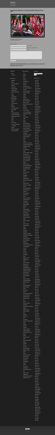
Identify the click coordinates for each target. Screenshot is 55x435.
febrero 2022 (37, 159)
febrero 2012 (37, 345)
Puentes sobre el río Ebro (27, 332)
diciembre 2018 (37, 221)
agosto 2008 (37, 413)
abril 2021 (36, 175)
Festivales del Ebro (26, 199)
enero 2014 (37, 316)
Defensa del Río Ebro (26, 157)
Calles (24, 118)
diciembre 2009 (37, 387)
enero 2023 (37, 143)
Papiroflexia (25, 304)
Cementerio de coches (27, 134)
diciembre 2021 (37, 162)
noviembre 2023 (37, 127)
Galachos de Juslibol (26, 217)
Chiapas (24, 138)
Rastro (24, 338)
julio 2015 (36, 287)
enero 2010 (37, 386)
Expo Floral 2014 (26, 183)
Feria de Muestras (26, 193)
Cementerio (25, 133)
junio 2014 (36, 308)
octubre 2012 (37, 332)
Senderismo (25, 359)
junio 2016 (36, 269)
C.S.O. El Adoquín (26, 110)
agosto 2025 (37, 93)
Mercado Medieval (26, 275)
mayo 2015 (37, 290)
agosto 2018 (37, 227)
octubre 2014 (37, 302)
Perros (24, 317)
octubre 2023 (37, 128)
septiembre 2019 (38, 206)
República (24, 343)
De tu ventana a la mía (27, 155)
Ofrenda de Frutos (26, 298)
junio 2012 (36, 339)
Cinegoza (13, 85)
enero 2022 (37, 161)
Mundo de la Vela (26, 282)
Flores (24, 207)
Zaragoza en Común (26, 377)
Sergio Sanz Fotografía (15, 129)
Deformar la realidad (26, 159)
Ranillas (24, 335)
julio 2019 (36, 209)
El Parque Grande (26, 172)
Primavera (25, 327)
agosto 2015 (37, 285)
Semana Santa (25, 358)
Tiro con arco (25, 366)
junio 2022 (36, 153)
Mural (24, 283)
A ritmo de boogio (14, 88)
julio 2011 (36, 357)
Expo (24, 181)
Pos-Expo (24, 325)
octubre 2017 (37, 243)
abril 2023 (36, 138)
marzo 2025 (37, 101)
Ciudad (24, 141)
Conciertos (25, 147)
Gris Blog (12, 127)
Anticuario (24, 84)
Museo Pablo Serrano (26, 285)
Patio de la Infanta (26, 311)
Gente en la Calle (26, 223)
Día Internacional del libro (27, 165)
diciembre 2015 (37, 279)
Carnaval (24, 121)
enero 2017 (37, 258)
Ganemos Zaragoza (26, 220)
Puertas (24, 333)
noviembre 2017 (37, 242)
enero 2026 (37, 86)
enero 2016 (37, 277)
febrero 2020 (37, 198)
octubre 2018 (37, 224)
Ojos (24, 299)
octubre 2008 (37, 410)
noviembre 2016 (37, 261)
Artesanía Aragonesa (26, 91)
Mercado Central (26, 272)
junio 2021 (36, 172)
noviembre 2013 (37, 319)
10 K (24, 73)
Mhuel (24, 277)
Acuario (24, 78)
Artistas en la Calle (26, 92)
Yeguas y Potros (26, 372)
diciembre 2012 (37, 329)
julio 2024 (36, 114)
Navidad (24, 291)
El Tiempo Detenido (14, 130)
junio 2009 (36, 397)
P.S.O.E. (24, 301)
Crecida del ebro (26, 149)
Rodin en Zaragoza (26, 348)
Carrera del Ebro (26, 131)
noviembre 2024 (37, 107)
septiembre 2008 (38, 412)
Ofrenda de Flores (26, 296)
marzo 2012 (37, 344)
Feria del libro (25, 194)
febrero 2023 (37, 141)
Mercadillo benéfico (26, 267)
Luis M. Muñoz (13, 122)
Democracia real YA (26, 160)
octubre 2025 (37, 90)
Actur (24, 76)
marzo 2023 (37, 140)
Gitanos (24, 227)
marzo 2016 (37, 274)
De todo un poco (26, 154)
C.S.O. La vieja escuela (27, 112)
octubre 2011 (37, 352)
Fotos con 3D (25, 212)
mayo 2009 (37, 399)
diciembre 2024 (37, 106)
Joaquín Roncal (25, 243)
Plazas (24, 322)
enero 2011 (37, 366)
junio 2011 (36, 358)
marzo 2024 (37, 120)
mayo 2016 (37, 271)
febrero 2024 (37, 122)
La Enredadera (13, 125)
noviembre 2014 (37, 300)
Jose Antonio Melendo (15, 83)
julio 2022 (36, 151)
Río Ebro (24, 345)
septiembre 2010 (38, 373)
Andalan (12, 117)
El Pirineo (24, 173)
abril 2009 (36, 400)
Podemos (24, 324)
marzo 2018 (37, 235)
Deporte (24, 162)
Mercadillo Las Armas (26, 270)
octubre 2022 (37, 146)
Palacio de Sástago (26, 303)
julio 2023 (36, 133)
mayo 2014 (37, 310)
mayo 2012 (37, 340)
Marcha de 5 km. (26, 264)
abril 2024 (36, 119)
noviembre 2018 (37, 222)
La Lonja (24, 248)
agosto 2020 (37, 188)
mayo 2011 (37, 360)
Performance (25, 316)
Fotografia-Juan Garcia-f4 (15, 116)
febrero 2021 (37, 179)
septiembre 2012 (38, 334)
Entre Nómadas (14, 98)
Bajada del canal (26, 99)
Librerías (24, 251)
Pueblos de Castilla (26, 330)
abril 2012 (36, 342)
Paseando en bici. (26, 309)
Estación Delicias (26, 178)
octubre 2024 (37, 109)
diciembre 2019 (37, 201)
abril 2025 (36, 99)
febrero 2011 (37, 365)
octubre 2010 (37, 371)
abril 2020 (36, 195)
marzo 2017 (37, 255)
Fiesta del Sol (25, 201)
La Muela (24, 249)
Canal (24, 120)
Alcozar (12, 82)
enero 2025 (37, 104)
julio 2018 (36, 229)
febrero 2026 (37, 85)
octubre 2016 (37, 263)
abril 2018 (36, 234)
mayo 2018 (37, 232)
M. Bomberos (25, 254)
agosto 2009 (37, 394)
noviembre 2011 (37, 350)
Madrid (24, 256)
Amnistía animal (26, 81)
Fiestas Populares (26, 204)
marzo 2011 (37, 363)
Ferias (24, 196)
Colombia (13, 106)
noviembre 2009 (37, 389)
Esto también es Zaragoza (27, 180)
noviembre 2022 (37, 145)
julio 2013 (36, 326)
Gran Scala (25, 230)
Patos (24, 312)
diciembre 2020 (37, 182)
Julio (12, 93)
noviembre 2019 (37, 203)
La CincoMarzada (26, 246)
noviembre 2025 (37, 88)
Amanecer (25, 79)
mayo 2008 (37, 418)
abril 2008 (36, 420)
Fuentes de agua (26, 215)
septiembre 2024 (38, 111)
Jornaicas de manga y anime (28, 244)
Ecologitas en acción (26, 168)
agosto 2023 (37, 132)
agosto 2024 (37, 112)
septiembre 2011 (38, 353)
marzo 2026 (37, 83)
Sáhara (24, 353)
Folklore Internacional (26, 210)
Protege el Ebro (14, 90)
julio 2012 (36, 337)
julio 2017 (36, 248)
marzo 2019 (37, 216)
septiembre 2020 (38, 187)
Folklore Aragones (26, 209)
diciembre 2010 (37, 368)
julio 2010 (36, 376)
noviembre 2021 (37, 164)
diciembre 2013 (37, 318)
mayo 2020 (37, 193)
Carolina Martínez (14, 103)
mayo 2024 (37, 117)
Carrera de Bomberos (26, 126)
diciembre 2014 (37, 298)
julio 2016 (36, 268)
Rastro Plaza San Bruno (27, 340)
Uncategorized (25, 367)
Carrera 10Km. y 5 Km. (27, 125)
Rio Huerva (25, 346)
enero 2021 (37, 180)
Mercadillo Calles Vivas (27, 269)
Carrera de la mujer (26, 128)
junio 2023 (36, 135)
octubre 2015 (37, 282)
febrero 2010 (37, 384)
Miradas (12, 95)
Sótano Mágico (25, 361)
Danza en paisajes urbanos (27, 152)
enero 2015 (37, 297)
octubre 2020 (37, 185)
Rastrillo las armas (26, 337)
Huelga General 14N (26, 238)
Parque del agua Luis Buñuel (28, 306)
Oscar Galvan (13, 109)
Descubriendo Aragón (15, 108)
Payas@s (24, 314)
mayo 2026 (37, 80)
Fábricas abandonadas (27, 188)
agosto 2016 (37, 266)
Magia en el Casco (26, 257)
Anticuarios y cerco (26, 86)
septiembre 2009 (38, 392)
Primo (12, 3)
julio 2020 (36, 190)
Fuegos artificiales (26, 214)
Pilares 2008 (25, 319)
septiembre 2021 (38, 167)
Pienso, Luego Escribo (15, 91)
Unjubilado (13, 80)
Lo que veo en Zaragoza (15, 124)
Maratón (24, 261)
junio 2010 (36, 378)
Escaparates (25, 175)
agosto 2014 (37, 305)
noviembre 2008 (37, 408)
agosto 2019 (37, 208)
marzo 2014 (37, 313)
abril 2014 (36, 311)
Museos (24, 288)
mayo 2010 (37, 379)
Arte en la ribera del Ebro (27, 87)
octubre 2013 (37, 321)
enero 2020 (37, 200)
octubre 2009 (37, 391)
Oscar (12, 119)
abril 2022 (36, 156)
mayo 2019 (37, 213)
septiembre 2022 (38, 148)
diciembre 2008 (37, 407)
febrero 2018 (37, 237)
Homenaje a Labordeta (27, 233)
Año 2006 (24, 83)
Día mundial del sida (26, 167)
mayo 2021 (37, 174)
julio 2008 (36, 415)
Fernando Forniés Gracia (15, 114)
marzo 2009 (37, 402)
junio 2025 (36, 96)
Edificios (24, 170)
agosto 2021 (37, 169)
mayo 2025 (37, 98)
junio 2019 (36, 211)
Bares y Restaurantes (26, 100)
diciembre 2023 (37, 125)
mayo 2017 (37, 251)
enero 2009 (37, 405)
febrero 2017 (37, 256)
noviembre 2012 (37, 331)
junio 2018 (36, 230)
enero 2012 (37, 347)
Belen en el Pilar (26, 102)
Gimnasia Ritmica (26, 225)
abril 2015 (36, 292)
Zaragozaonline (14, 96)
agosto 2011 (37, 355)
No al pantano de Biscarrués (28, 293)
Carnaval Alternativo (26, 123)
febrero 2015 (37, 295)
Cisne (24, 139)
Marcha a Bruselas (26, 262)
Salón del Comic (26, 356)
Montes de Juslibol (26, 278)
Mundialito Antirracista (27, 280)
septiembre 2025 (38, 91)
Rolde (12, 111)
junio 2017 (36, 250)
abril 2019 (36, 214)
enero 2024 (37, 124)
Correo (12, 73)
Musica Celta (25, 290)
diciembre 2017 (37, 240)
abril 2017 (36, 253)
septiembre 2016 (38, 264)
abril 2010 (36, 381)
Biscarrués (25, 107)
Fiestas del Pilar (26, 202)
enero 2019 (37, 219)
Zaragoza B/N (25, 374)
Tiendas (24, 364)
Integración (25, 241)
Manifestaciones (17, 40)
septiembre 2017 (38, 245)
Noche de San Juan (26, 295)
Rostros (24, 351)
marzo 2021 (37, 177)
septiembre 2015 (38, 284)
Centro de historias (26, 136)
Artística (24, 94)
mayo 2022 (37, 154)
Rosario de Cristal (26, 350)
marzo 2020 (37, 196)
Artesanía (24, 89)
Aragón (12, 104)
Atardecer (24, 97)
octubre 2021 (37, 166)
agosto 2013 (37, 324)
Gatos (24, 222)
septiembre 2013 (38, 323)
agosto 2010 (37, 374)
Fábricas (24, 186)
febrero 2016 (37, 276)
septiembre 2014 (38, 303)
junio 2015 (36, 289)
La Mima (12, 101)
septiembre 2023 (38, 130)
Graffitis (24, 228)
